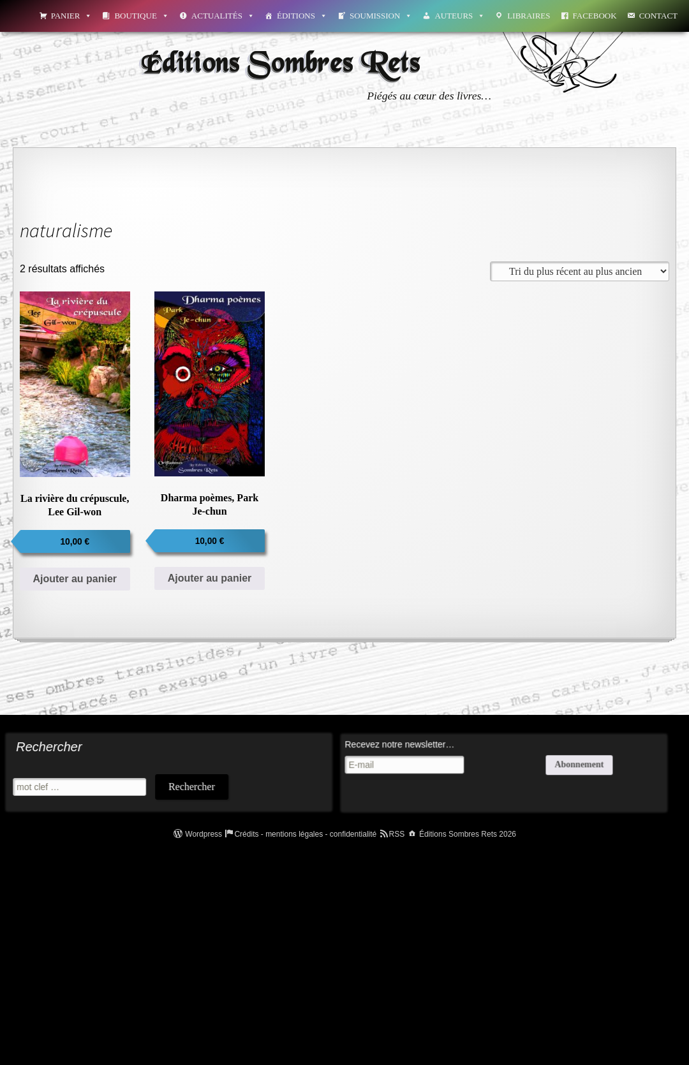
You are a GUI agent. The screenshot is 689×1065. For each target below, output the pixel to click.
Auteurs (459, 15)
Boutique (141, 15)
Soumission (381, 15)
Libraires (528, 15)
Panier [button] (72, 15)
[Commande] (579, 271)
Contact (658, 15)
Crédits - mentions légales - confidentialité (305, 834)
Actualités (223, 15)
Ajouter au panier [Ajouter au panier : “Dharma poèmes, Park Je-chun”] (210, 578)
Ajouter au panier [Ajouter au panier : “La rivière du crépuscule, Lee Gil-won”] (75, 578)
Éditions (302, 15)
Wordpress (203, 834)
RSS (397, 834)
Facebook (595, 15)
